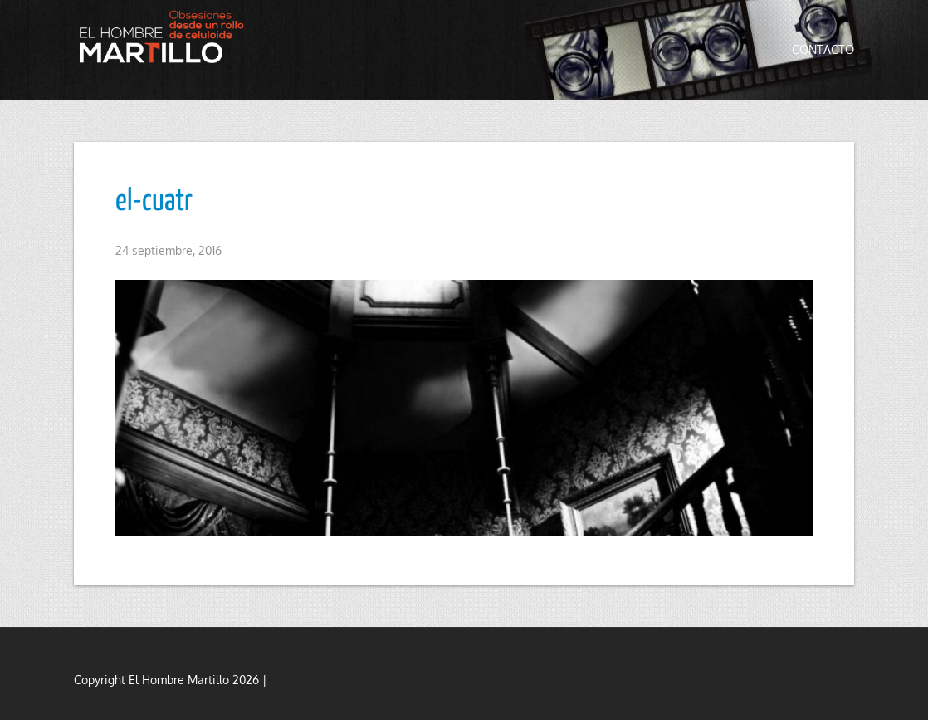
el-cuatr (154, 202)
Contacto (823, 49)
